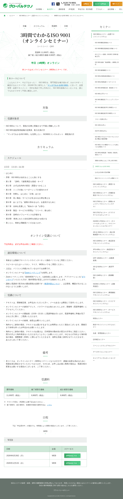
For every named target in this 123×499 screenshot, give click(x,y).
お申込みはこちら (71, 455)
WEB (45, 431)
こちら (49, 405)
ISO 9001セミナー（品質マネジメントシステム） (34, 15)
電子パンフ (115, 4)
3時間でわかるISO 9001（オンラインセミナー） (69, 15)
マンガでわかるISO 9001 (58, 85)
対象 (25, 26)
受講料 (54, 26)
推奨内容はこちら (51, 284)
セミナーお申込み (100, 4)
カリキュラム (39, 26)
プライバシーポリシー (61, 490)
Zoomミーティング (33, 273)
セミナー (12, 15)
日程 (66, 26)
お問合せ (86, 4)
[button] (40, 9)
